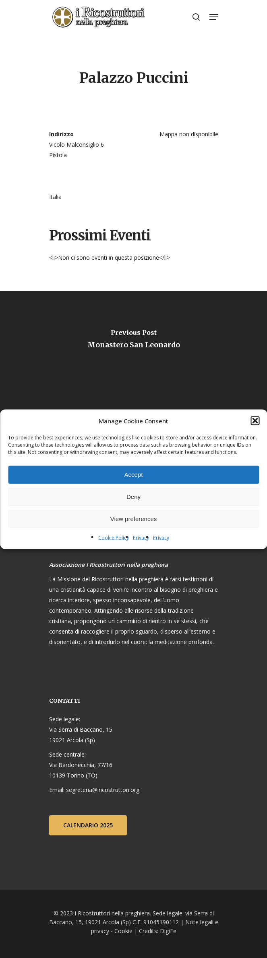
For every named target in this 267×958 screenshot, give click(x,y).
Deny (133, 496)
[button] (255, 420)
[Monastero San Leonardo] (133, 341)
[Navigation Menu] (213, 17)
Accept (133, 474)
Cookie (123, 931)
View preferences (133, 518)
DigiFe (167, 931)
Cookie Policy (113, 537)
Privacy (141, 537)
